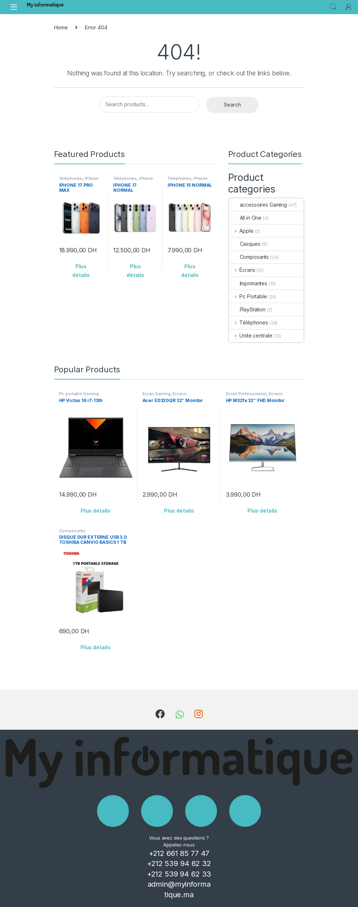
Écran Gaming (156, 393)
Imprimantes (248, 283)
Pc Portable (248, 296)
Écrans (242, 270)
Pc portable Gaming (79, 393)
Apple (241, 231)
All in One (245, 218)
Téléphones (71, 178)
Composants (249, 257)
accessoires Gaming (258, 205)
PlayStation (247, 309)
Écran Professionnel (246, 393)
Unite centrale (250, 335)
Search (333, 7)
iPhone (92, 178)
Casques (244, 244)
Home (61, 27)
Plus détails (81, 270)
